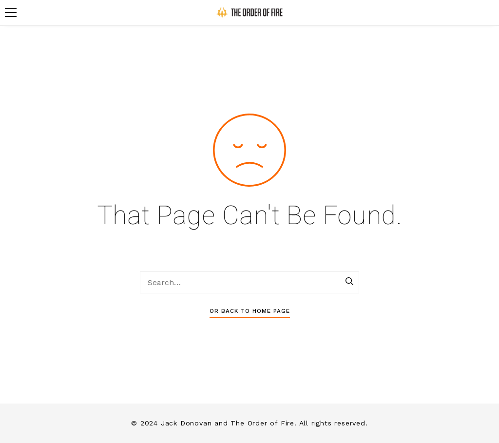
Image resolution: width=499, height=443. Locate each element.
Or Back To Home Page (250, 311)
